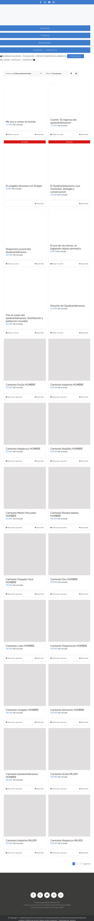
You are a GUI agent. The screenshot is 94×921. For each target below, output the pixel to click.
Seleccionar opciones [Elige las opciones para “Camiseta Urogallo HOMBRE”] (14, 722)
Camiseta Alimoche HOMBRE (67, 709)
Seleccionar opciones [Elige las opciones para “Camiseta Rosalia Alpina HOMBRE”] (59, 527)
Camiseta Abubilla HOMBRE (66, 448)
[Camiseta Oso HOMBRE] (69, 554)
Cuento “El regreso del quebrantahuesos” (63, 121)
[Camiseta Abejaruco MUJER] (69, 816)
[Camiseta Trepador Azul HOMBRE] (25, 554)
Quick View (40, 134)
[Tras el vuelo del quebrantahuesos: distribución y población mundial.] (25, 290)
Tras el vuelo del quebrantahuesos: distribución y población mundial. (24, 318)
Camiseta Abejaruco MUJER (66, 840)
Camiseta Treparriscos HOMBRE (68, 645)
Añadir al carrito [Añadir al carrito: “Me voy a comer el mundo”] (13, 134)
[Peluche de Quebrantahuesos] (69, 286)
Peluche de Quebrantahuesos (67, 305)
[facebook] (40, 2)
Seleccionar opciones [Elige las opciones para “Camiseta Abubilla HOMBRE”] (59, 461)
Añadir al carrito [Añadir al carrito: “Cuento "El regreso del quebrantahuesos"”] (57, 134)
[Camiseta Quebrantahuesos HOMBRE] (25, 749)
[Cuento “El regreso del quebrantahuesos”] (69, 100)
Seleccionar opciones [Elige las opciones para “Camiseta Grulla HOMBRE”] (14, 397)
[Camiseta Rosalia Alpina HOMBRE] (69, 488)
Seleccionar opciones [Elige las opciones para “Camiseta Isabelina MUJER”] (14, 853)
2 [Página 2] (77, 864)
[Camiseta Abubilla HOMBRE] (69, 424)
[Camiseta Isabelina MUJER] (25, 816)
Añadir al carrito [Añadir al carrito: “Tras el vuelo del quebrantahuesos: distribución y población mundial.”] (13, 333)
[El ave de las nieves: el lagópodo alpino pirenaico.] (69, 225)
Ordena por (18, 73)
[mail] (60, 895)
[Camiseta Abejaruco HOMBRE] (25, 424)
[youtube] (49, 2)
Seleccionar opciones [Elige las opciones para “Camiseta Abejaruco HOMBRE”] (14, 461)
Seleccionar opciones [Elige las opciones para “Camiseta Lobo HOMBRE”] (14, 658)
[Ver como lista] (76, 73)
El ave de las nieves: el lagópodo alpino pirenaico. (65, 247)
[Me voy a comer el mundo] (25, 101)
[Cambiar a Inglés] (40, 60)
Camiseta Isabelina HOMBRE (67, 384)
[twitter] (45, 2)
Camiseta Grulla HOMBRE (20, 384)
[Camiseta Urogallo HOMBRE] (25, 685)
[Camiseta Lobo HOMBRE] (25, 621)
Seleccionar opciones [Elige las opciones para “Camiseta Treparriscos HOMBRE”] (59, 658)
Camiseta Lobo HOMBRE (20, 645)
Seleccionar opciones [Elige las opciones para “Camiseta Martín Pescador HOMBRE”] (14, 527)
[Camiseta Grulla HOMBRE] (25, 360)
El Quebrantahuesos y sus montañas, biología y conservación (65, 188)
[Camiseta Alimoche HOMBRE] (69, 685)
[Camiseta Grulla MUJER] (69, 749)
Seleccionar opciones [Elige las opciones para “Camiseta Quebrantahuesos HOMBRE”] (14, 789)
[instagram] (54, 2)
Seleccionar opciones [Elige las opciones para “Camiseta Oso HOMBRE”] (59, 594)
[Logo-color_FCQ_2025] (47, 6)
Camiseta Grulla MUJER (64, 774)
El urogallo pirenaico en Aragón (24, 185)
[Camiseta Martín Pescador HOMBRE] (25, 488)
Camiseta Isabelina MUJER (21, 840)
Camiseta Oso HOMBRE (64, 579)
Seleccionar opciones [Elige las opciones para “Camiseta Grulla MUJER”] (59, 789)
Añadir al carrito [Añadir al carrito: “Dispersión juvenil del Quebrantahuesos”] (13, 264)
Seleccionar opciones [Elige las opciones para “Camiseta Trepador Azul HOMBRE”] (14, 594)
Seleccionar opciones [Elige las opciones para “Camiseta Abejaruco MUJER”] (59, 853)
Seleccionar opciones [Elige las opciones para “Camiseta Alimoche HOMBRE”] (59, 722)
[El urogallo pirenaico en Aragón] (25, 161)
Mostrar (53, 73)
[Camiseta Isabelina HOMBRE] (69, 360)
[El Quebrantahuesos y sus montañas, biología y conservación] (69, 161)
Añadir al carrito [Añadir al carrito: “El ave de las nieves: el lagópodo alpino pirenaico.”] (57, 264)
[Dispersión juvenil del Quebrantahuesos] (25, 227)
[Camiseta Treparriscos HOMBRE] (69, 621)
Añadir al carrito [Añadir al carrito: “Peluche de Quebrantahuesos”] (57, 333)
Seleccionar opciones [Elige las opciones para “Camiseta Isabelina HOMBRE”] (59, 397)
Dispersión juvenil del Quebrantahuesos (18, 251)
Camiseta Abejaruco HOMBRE (23, 448)
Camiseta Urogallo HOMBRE (22, 709)
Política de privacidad (69, 918)
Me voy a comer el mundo (21, 121)
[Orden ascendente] (40, 73)
